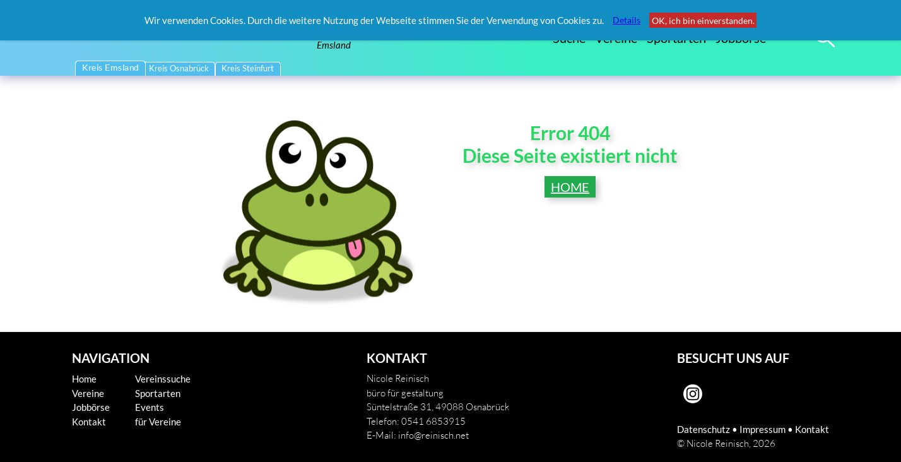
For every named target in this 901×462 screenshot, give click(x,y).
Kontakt (89, 421)
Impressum (762, 429)
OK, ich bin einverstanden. (703, 20)
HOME (570, 186)
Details (626, 20)
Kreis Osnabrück (179, 68)
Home (84, 378)
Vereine (88, 393)
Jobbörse (91, 407)
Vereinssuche (163, 378)
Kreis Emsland (110, 67)
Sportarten (157, 393)
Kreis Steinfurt (247, 68)
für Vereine (158, 421)
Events (149, 407)
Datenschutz (703, 429)
